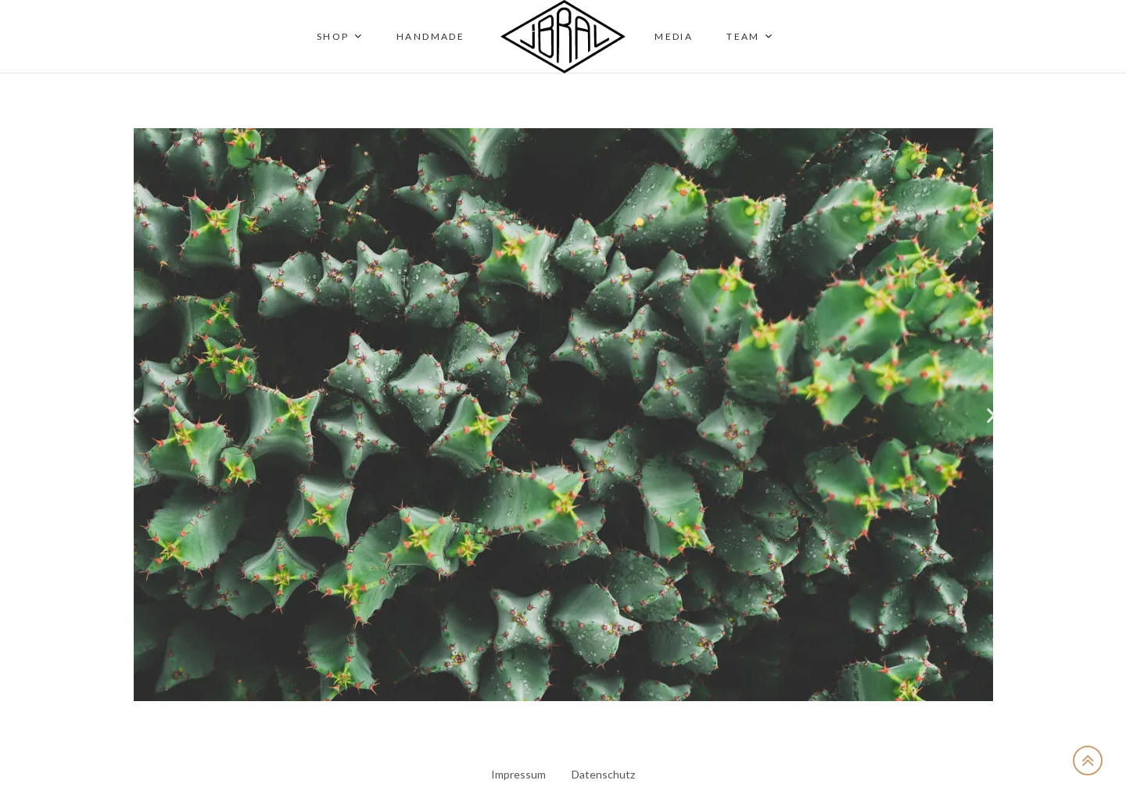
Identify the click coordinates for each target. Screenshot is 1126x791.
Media (673, 36)
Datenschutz (603, 774)
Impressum (518, 774)
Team (743, 36)
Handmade (430, 36)
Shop (333, 36)
